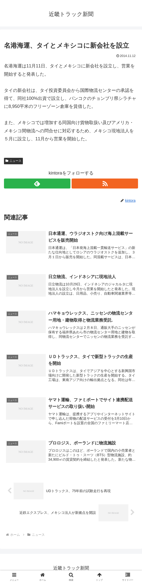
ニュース (13, 161)
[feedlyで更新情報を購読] (37, 184)
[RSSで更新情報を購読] (105, 184)
